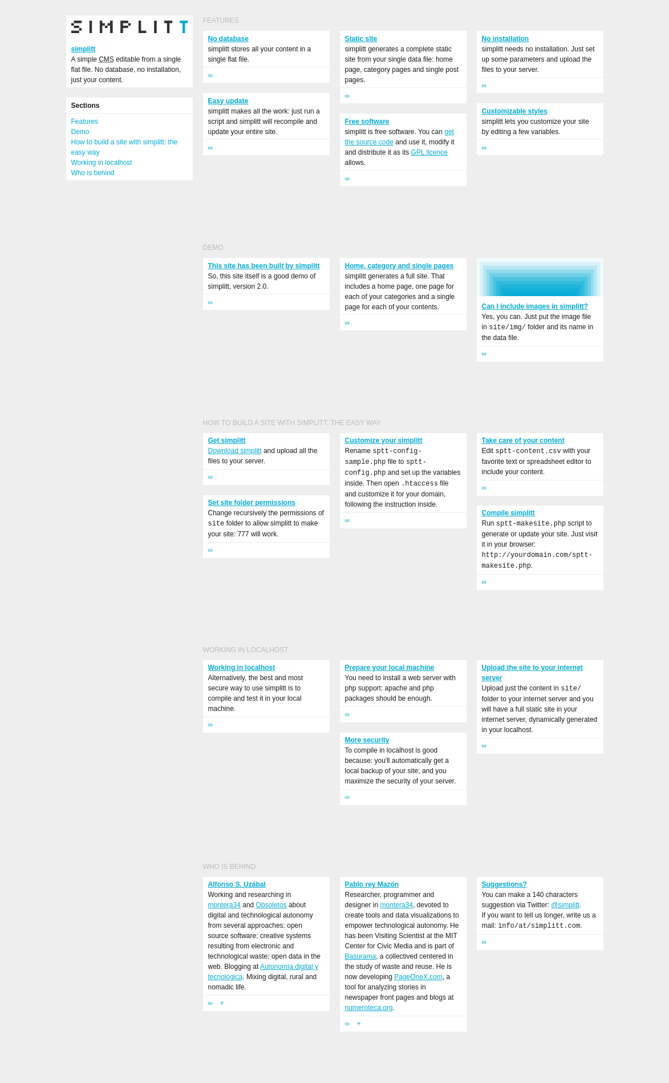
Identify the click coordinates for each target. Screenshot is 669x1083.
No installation (505, 39)
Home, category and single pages (399, 266)
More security (367, 740)
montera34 (224, 905)
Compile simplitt (508, 513)
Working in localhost (101, 163)
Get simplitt (227, 440)
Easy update (228, 101)
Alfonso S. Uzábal (237, 884)
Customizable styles (515, 111)
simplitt (83, 49)
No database (228, 39)
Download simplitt (235, 451)
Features (84, 122)
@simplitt (565, 905)
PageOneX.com (418, 977)
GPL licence (429, 152)
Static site (361, 39)
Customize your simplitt (384, 440)
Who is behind (93, 173)
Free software (367, 122)
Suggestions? (504, 884)
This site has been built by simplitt (264, 266)
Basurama (360, 956)
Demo (80, 132)
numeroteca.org (369, 1008)
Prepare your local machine (390, 668)
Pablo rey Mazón (372, 884)
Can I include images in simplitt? (535, 306)
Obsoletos (271, 905)
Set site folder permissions (251, 503)
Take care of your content (523, 440)
